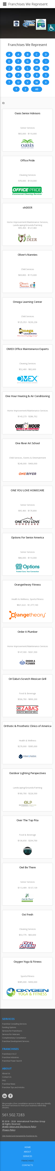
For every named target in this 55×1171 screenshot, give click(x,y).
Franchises (27, 1160)
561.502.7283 (13, 1115)
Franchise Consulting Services (14, 1024)
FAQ (4, 1080)
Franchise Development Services (15, 1041)
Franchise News (8, 1084)
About (27, 1151)
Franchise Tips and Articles (13, 1087)
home (27, 1147)
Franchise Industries (10, 1057)
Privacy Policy (8, 1130)
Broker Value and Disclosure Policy (19, 1126)
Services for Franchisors (12, 1031)
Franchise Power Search (12, 1061)
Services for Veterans (11, 1034)
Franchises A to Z (9, 1054)
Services (27, 1156)
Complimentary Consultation (14, 1038)
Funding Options (9, 1027)
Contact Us (6, 1077)
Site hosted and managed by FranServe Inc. (19, 1136)
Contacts (27, 1165)
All (36, 89)
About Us (6, 1073)
